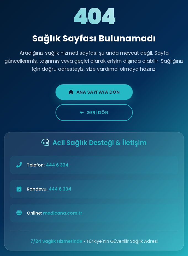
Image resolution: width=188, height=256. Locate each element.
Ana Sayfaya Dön (94, 92)
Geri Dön (94, 112)
